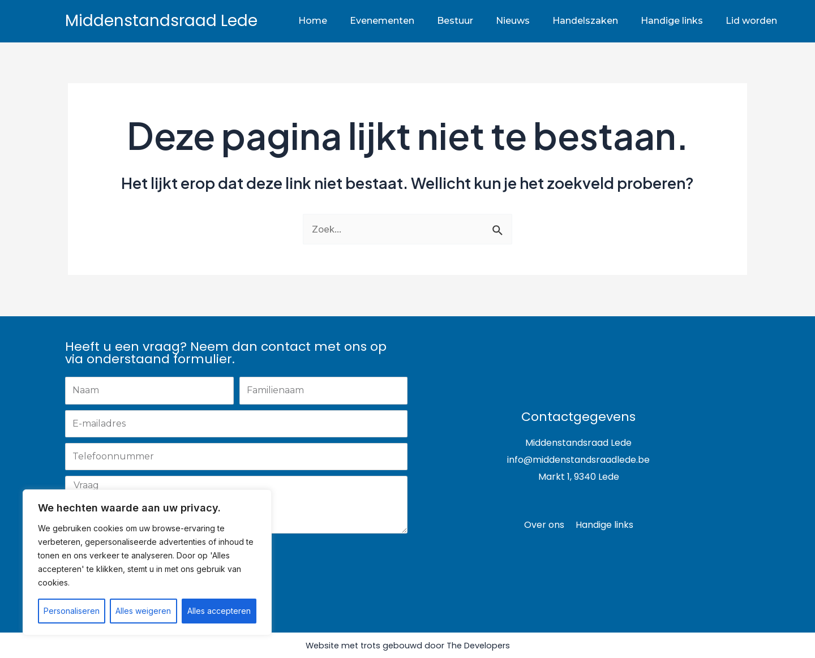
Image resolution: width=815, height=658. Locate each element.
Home (312, 20)
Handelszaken (585, 20)
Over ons (544, 524)
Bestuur (455, 20)
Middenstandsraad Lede (161, 21)
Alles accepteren (219, 611)
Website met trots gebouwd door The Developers (407, 645)
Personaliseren (72, 611)
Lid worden (751, 20)
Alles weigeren (143, 611)
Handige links (672, 20)
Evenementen (382, 20)
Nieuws (513, 20)
